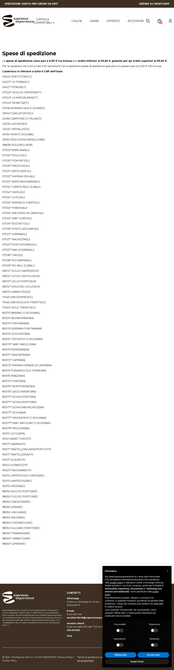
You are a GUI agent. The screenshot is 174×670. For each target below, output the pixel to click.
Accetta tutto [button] (153, 655)
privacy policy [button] (116, 582)
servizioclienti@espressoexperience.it (89, 617)
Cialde (77, 22)
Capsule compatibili (44, 22)
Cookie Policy (9, 660)
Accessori (136, 22)
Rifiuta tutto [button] (121, 655)
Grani (94, 22)
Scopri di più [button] (137, 661)
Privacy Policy (65, 657)
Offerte (113, 22)
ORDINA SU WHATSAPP (154, 3)
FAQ (69, 635)
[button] (167, 570)
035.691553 (73, 630)
